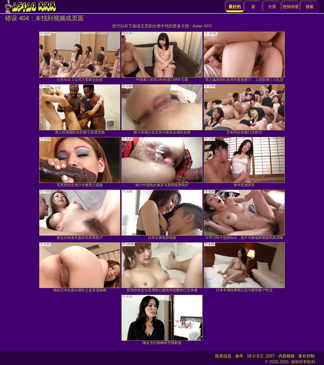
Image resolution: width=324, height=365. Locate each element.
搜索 (310, 7)
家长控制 (306, 356)
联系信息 (223, 356)
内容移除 (286, 356)
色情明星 (291, 7)
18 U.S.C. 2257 (261, 356)
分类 (272, 7)
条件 (239, 356)
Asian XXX (202, 26)
